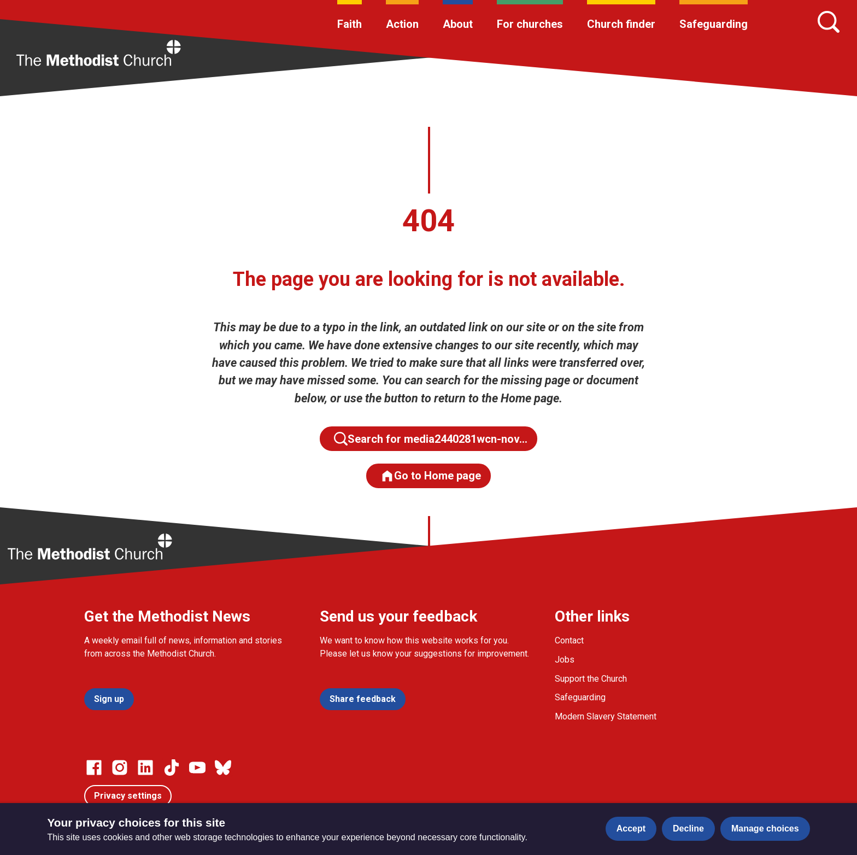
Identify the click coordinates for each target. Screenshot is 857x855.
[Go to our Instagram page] (120, 767)
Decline (688, 828)
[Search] (829, 22)
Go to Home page (430, 476)
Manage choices (765, 828)
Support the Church (591, 679)
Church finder (621, 24)
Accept (631, 828)
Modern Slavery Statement (605, 716)
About (458, 24)
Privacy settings (128, 795)
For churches (530, 24)
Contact (569, 640)
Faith (349, 24)
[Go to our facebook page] (94, 767)
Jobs (564, 659)
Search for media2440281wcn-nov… (430, 439)
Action (402, 24)
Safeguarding (713, 24)
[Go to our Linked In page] (145, 767)
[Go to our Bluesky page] (223, 767)
